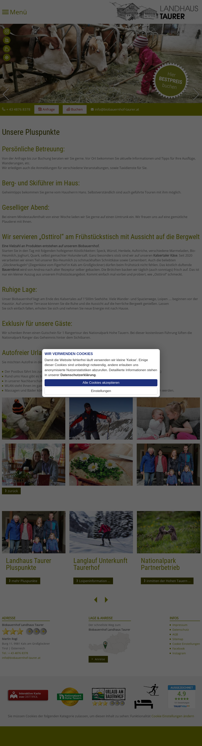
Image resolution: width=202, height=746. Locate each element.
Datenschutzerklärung (78, 375)
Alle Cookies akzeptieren (100, 383)
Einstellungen (101, 391)
